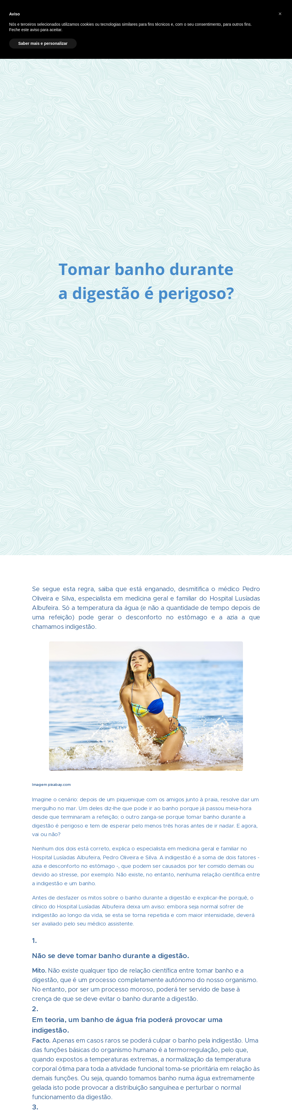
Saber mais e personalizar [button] (43, 43)
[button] (280, 13)
